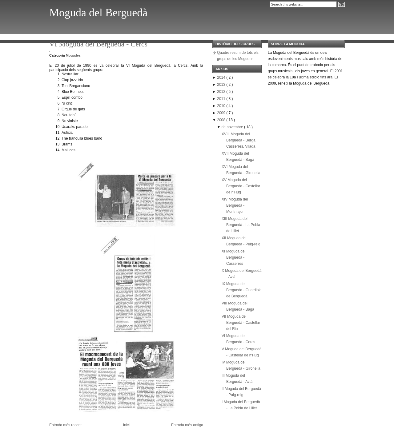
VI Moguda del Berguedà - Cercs (98, 44)
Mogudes (73, 55)
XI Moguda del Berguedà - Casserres (233, 257)
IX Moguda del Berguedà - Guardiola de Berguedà (242, 290)
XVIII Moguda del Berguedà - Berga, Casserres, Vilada (239, 140)
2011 (221, 99)
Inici (126, 425)
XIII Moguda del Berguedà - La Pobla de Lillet (241, 225)
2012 (221, 91)
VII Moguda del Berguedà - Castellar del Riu (241, 322)
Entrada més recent (65, 425)
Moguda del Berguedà (98, 12)
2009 (221, 113)
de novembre (233, 127)
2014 (221, 77)
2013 (221, 84)
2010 (221, 106)
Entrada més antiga (187, 425)
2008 (221, 120)
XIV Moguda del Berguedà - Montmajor (235, 205)
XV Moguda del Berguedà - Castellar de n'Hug (241, 186)
